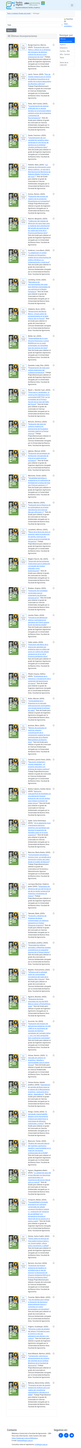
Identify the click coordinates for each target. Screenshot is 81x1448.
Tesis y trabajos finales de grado (19, 13)
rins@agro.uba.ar (41, 1444)
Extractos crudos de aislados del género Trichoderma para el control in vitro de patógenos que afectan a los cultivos (39, 1334)
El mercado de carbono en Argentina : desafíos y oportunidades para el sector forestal (38, 1060)
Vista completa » (68, 25)
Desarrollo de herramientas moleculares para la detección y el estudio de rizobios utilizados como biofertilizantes (39, 566)
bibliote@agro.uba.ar (25, 1440)
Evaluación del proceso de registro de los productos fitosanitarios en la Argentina (38, 198)
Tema (62, 58)
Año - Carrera (65, 54)
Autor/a (63, 44)
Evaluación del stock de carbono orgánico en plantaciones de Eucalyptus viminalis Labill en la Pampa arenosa (38, 429)
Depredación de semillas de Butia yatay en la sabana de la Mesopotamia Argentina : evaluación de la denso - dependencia (39, 1089)
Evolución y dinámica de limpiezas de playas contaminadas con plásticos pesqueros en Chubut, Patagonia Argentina (38, 920)
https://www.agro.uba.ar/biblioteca (25, 1438)
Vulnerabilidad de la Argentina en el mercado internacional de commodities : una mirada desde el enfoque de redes (39, 705)
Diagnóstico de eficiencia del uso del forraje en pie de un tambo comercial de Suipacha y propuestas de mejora (39, 891)
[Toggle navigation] (72, 5)
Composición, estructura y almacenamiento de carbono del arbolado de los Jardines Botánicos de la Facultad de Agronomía (38, 1360)
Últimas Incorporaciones (66, 40)
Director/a (63, 48)
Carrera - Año (65, 51)
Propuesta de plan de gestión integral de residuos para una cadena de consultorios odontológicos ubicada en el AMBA (39, 1390)
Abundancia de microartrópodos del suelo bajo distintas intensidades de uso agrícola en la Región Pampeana (39, 287)
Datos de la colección (64, 63)
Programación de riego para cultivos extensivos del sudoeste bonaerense (38, 370)
